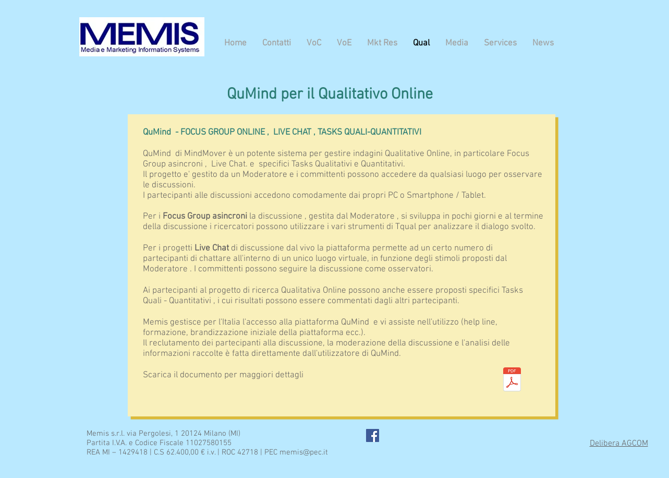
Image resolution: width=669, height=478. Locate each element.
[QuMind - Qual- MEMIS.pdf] (512, 381)
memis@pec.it (303, 452)
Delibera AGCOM (619, 443)
